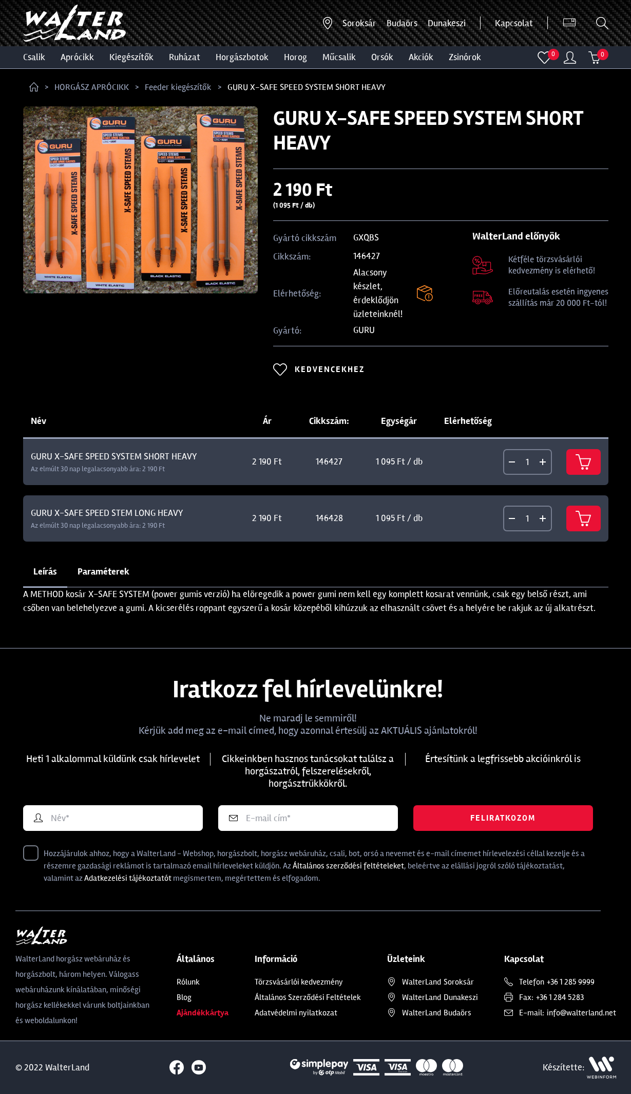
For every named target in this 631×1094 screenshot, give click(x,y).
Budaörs (402, 23)
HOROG (295, 57)
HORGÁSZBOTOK (242, 57)
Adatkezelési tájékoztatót (127, 878)
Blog (184, 997)
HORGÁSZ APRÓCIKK (91, 87)
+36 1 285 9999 (571, 982)
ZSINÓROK (465, 57)
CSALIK (34, 57)
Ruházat (184, 57)
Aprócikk (77, 57)
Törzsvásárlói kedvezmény (299, 982)
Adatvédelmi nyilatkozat (296, 1013)
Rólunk (188, 982)
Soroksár (359, 23)
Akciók (421, 57)
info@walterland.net (581, 1013)
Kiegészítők (131, 57)
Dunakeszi (447, 23)
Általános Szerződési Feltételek (308, 997)
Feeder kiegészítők (178, 87)
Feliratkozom (503, 818)
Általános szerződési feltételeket (348, 866)
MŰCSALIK (339, 57)
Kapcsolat (514, 23)
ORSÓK (382, 57)
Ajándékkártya (202, 1013)
